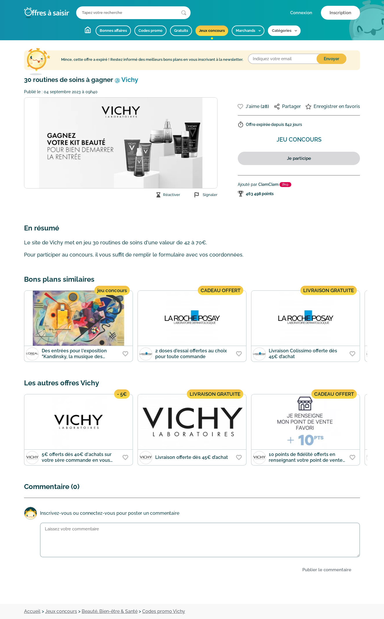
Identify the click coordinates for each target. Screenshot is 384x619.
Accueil (87, 29)
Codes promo (150, 30)
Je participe (299, 158)
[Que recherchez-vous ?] (133, 12)
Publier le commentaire (326, 569)
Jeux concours (212, 30)
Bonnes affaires (113, 30)
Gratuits (181, 30)
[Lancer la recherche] (183, 12)
